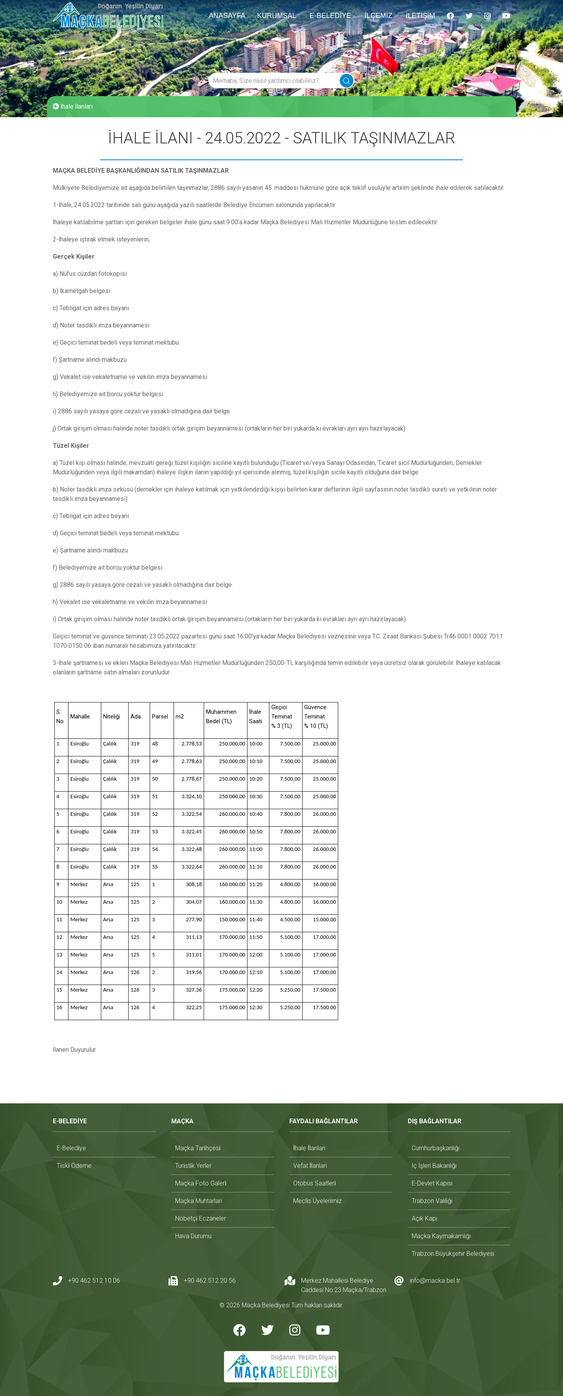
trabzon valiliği (432, 1201)
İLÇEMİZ (378, 16)
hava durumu (193, 1236)
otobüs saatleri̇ (314, 1183)
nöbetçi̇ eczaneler (200, 1218)
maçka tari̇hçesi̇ (198, 1148)
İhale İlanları (73, 106)
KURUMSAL (276, 16)
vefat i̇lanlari (310, 1165)
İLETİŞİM (420, 16)
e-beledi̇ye (71, 1148)
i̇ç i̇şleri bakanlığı (434, 1165)
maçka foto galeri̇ (200, 1183)
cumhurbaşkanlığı (435, 1148)
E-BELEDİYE (330, 16)
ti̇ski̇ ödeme (74, 1165)
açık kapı (424, 1218)
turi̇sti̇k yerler (193, 1165)
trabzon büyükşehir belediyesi (453, 1253)
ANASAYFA (227, 16)
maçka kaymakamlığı (441, 1236)
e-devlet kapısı (432, 1183)
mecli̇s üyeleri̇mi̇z (317, 1201)
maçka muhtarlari (198, 1201)
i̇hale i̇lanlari (309, 1148)
